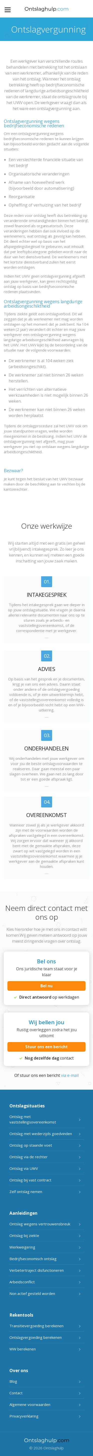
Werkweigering (22, 1247)
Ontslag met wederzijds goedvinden (40, 1133)
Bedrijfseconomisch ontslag (33, 1258)
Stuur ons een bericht (46, 1046)
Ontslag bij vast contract (30, 1179)
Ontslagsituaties (27, 1106)
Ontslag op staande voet (30, 1145)
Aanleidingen (23, 1213)
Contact (16, 1392)
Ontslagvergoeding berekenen (35, 1337)
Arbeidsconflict (22, 1281)
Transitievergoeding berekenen (36, 1325)
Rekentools (21, 1315)
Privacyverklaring (23, 1416)
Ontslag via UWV (23, 1168)
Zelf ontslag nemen (25, 1191)
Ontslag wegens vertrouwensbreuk (39, 1223)
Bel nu (46, 986)
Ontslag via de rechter (28, 1156)
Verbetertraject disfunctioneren (36, 1270)
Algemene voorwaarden (29, 1404)
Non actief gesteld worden (32, 1293)
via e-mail (70, 1075)
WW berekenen (22, 1348)
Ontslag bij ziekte (24, 1235)
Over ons (18, 1370)
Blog (13, 1381)
